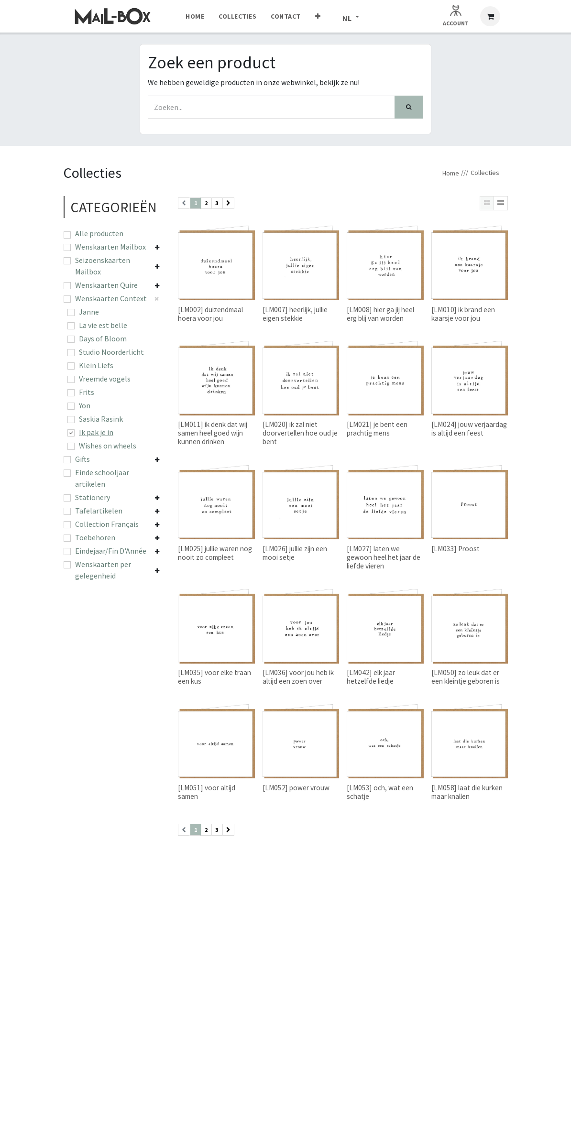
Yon (84, 405)
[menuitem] (194, 16)
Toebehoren (95, 537)
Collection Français (107, 524)
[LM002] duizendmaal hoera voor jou (210, 314)
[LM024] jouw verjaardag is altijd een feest (469, 428)
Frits (86, 392)
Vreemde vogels (105, 378)
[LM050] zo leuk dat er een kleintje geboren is (465, 677)
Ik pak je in (96, 432)
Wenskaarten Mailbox (110, 246)
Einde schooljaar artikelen (102, 478)
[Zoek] (409, 107)
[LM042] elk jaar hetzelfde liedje (371, 677)
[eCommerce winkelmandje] (490, 16)
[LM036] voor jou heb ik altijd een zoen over (298, 677)
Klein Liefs (96, 365)
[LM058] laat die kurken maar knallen (467, 792)
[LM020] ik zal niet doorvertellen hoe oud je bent (300, 433)
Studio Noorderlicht (111, 352)
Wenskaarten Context (111, 298)
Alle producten (99, 233)
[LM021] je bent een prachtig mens (377, 428)
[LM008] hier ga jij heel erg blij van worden (380, 314)
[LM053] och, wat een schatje (380, 792)
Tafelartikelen (98, 510)
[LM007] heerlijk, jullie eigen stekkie (295, 314)
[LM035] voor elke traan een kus (214, 677)
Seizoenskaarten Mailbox (102, 265)
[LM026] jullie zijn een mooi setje (295, 553)
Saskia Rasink (101, 419)
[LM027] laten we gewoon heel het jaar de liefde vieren (383, 557)
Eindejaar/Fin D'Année (110, 551)
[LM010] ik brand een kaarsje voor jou (463, 314)
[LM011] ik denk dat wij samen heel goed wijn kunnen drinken (212, 433)
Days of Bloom (103, 338)
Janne (89, 311)
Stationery (92, 497)
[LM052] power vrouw (296, 787)
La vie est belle (103, 325)
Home (450, 173)
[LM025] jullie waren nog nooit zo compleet (215, 553)
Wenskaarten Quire (106, 285)
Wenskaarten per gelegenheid (103, 569)
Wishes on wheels (107, 445)
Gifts (82, 459)
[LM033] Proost (455, 548)
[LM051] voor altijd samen (206, 792)
